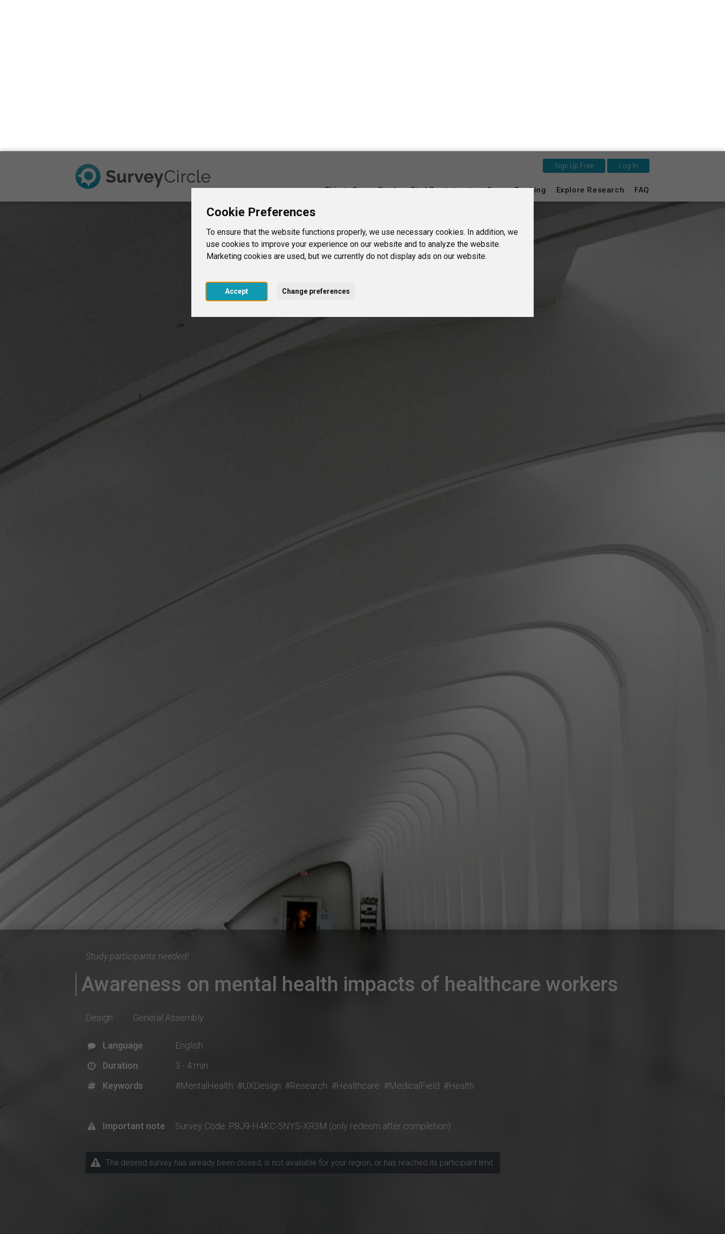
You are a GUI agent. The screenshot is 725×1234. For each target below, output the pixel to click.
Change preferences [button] (316, 140)
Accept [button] (236, 140)
